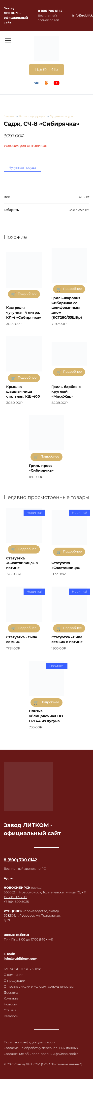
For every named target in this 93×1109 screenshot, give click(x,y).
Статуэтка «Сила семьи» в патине (67, 639)
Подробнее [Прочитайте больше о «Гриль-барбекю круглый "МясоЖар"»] (72, 371)
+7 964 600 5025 (16, 902)
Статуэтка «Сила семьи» (21, 639)
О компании (14, 975)
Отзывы (10, 1010)
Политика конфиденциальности (30, 1042)
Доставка (11, 992)
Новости (10, 1004)
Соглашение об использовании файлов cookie (41, 1054)
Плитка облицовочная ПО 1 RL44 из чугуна (46, 716)
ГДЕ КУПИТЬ (46, 69)
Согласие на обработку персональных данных (41, 1048)
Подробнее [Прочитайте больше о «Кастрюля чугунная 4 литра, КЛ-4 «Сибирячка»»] (27, 294)
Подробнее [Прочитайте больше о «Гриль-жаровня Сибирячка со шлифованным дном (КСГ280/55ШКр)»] (72, 289)
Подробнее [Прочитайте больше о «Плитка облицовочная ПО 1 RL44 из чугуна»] (49, 702)
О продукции (14, 980)
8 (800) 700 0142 (20, 860)
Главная (9, 116)
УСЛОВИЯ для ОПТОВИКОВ (25, 146)
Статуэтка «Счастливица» (66, 565)
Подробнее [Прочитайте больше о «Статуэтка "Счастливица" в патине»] (27, 549)
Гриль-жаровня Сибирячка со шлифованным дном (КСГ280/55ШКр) (67, 307)
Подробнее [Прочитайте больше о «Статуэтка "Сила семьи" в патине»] (72, 628)
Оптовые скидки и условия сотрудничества (39, 986)
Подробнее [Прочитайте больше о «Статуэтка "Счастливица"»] (72, 551)
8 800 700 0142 (50, 11)
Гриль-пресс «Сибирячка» (41, 468)
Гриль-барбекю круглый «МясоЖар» (66, 392)
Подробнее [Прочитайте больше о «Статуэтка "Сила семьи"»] (27, 628)
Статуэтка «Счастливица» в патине (22, 563)
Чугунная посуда (61, 116)
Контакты (11, 998)
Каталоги (11, 1016)
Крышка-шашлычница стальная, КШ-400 (23, 392)
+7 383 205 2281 (15, 897)
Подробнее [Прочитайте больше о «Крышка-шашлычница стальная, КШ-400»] (27, 377)
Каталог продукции (32, 116)
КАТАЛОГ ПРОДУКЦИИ (22, 969)
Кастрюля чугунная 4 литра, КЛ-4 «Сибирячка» (23, 312)
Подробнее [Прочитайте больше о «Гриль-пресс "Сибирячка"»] (49, 456)
